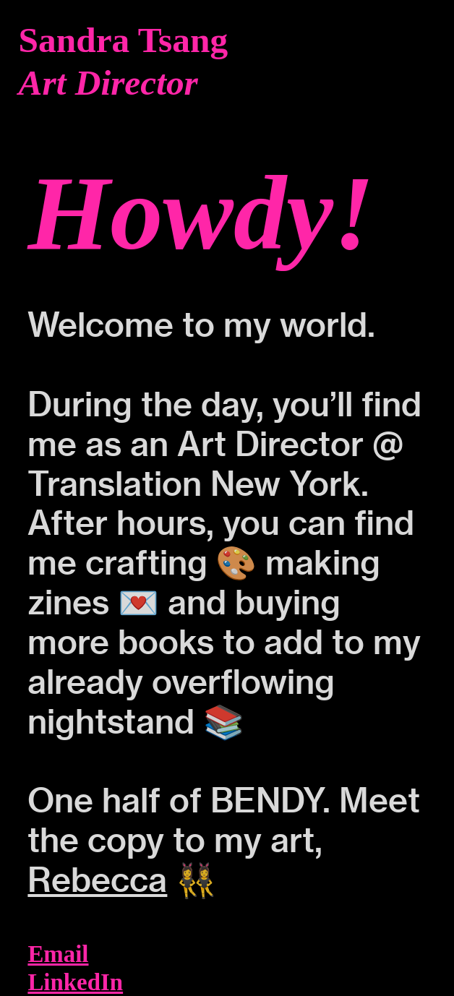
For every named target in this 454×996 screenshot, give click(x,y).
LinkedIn (75, 982)
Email (57, 954)
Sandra (74, 40)
